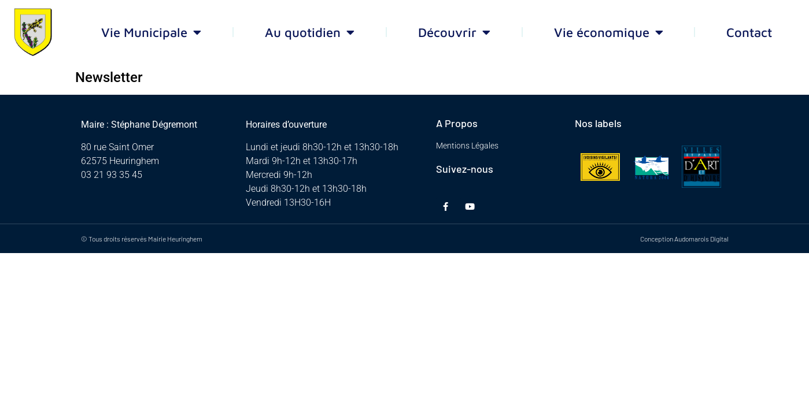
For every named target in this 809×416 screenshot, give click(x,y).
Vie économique (608, 32)
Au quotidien (309, 32)
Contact (749, 32)
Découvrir (454, 32)
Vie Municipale (151, 32)
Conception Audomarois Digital (684, 239)
